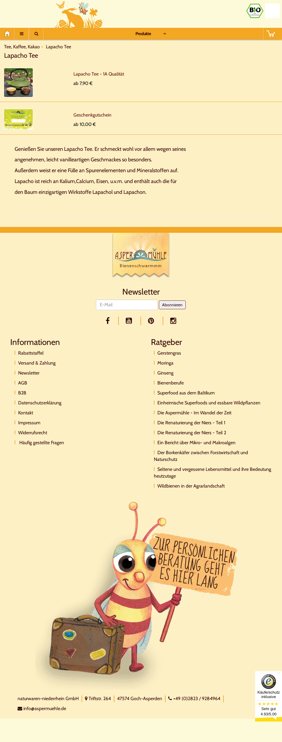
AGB (22, 383)
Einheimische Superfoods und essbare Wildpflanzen (208, 403)
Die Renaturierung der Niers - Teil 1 (191, 422)
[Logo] (141, 256)
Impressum (29, 422)
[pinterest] (152, 321)
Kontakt (25, 413)
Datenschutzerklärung (39, 403)
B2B (22, 393)
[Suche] (36, 34)
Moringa (165, 363)
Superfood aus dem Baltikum (186, 393)
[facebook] (109, 321)
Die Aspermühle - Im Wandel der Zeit (194, 413)
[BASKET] (270, 34)
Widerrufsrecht (32, 432)
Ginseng (165, 373)
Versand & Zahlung (37, 363)
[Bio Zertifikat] (255, 11)
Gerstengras (169, 353)
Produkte (143, 33)
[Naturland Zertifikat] (272, 11)
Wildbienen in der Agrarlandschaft (191, 486)
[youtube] (130, 321)
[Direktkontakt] (137, 595)
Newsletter (28, 373)
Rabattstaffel (31, 353)
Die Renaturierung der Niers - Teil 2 (191, 432)
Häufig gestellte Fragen (41, 442)
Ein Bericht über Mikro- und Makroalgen (196, 442)
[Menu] (21, 34)
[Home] (9, 34)
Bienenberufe (170, 383)
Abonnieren (172, 304)
